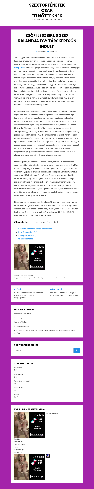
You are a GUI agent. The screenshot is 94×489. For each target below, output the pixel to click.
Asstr (16, 450)
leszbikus (37, 281)
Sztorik (16, 398)
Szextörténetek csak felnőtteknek (47, 12)
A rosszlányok (19, 321)
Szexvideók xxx (19, 391)
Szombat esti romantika (22, 317)
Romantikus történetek (22, 384)
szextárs (56, 281)
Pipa (42, 281)
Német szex (18, 455)
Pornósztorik (18, 445)
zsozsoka (62, 281)
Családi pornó (18, 377)
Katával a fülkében (20, 325)
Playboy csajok (19, 453)
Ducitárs (17, 442)
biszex (22, 281)
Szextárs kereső (19, 448)
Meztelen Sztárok (52, 416)
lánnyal (27, 281)
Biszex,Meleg (27, 278)
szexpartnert (19, 71)
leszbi (32, 281)
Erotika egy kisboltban (21, 329)
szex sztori (48, 281)
